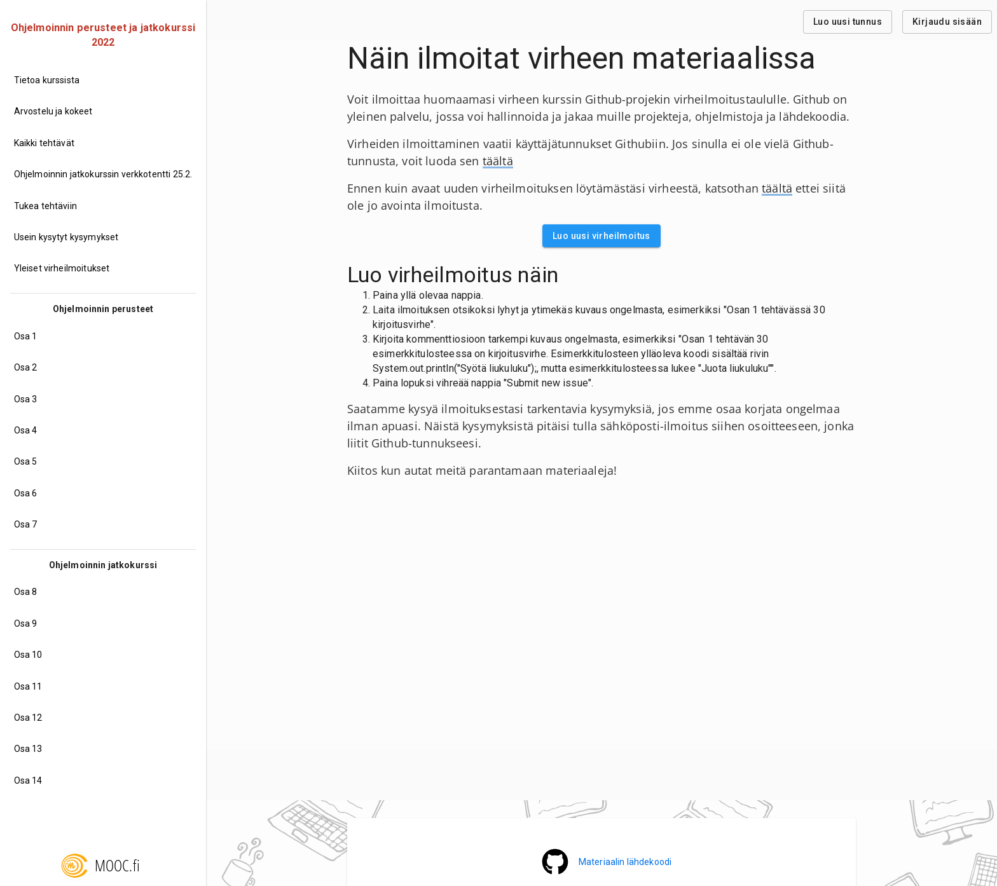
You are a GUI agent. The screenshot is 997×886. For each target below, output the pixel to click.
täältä (498, 160)
